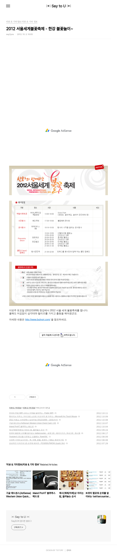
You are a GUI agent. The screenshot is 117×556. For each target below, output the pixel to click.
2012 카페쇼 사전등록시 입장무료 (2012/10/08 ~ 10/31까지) (33, 420)
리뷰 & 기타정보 (15, 408)
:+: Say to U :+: (58, 6)
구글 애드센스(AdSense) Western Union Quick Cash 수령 (32, 423)
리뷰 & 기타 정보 (29, 408)
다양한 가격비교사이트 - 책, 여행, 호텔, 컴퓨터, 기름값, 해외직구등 (36, 440)
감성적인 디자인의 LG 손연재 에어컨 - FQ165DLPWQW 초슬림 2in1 (37, 443)
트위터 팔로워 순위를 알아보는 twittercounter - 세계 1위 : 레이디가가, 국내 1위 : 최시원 (44, 433)
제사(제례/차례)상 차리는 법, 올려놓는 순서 (26, 430)
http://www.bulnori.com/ (37, 319)
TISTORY (59, 550)
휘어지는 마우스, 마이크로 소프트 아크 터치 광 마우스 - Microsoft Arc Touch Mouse (43, 416)
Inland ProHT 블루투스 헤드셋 (21, 426)
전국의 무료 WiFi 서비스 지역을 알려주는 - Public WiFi (31, 413)
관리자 (69, 550)
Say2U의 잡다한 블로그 (21, 521)
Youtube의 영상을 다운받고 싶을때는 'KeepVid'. (28, 437)
